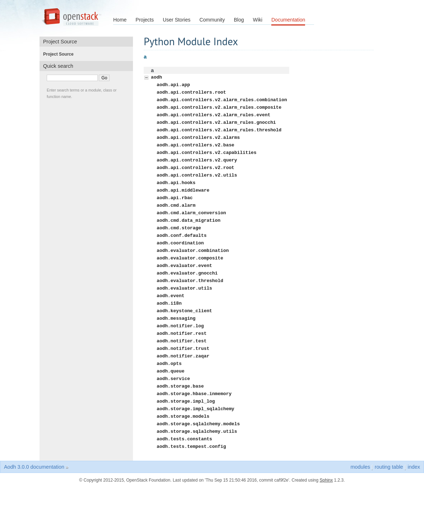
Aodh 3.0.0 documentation (34, 485)
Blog (239, 20)
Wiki (257, 20)
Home (119, 20)
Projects (144, 20)
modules (360, 485)
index (414, 485)
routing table (389, 485)
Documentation (288, 20)
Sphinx (326, 498)
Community (212, 20)
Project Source (60, 54)
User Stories (176, 20)
